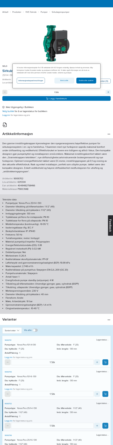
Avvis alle (64, 80)
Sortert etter (12, 330)
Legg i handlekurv (56, 98)
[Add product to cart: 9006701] (105, 362)
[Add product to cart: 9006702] (105, 426)
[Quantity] (56, 92)
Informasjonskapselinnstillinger (30, 80)
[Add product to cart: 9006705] (105, 394)
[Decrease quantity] (4, 92)
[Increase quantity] (108, 92)
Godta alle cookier (86, 80)
